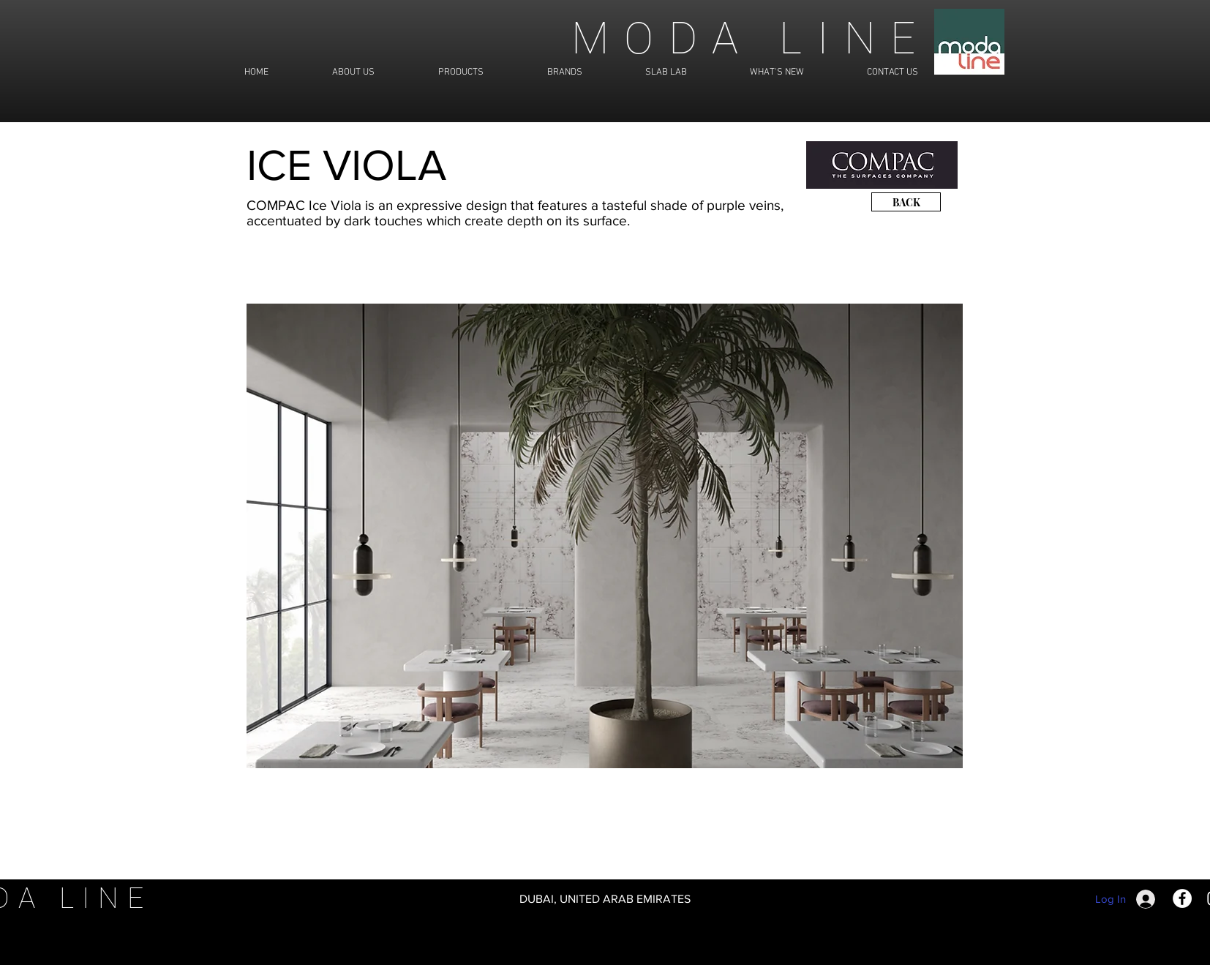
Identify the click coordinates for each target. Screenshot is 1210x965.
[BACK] (906, 201)
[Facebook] (1182, 898)
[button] (605, 536)
